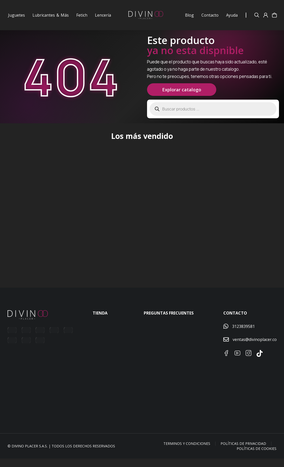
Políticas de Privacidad (243, 452)
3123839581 (243, 334)
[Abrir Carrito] (274, 15)
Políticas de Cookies (256, 456)
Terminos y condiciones (186, 452)
